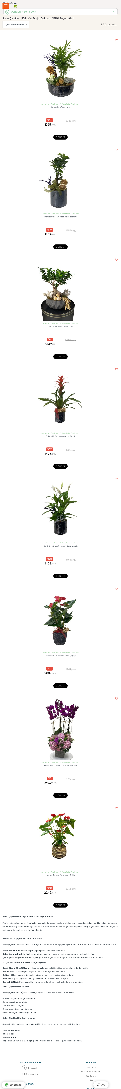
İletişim (90, 1080)
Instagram (30, 1074)
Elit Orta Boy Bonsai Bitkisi (61, 326)
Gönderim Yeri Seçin (23, 11)
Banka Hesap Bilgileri (90, 1071)
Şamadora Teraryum (60, 107)
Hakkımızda (91, 1067)
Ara (101, 1085)
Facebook (29, 1067)
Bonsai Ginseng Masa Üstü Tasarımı (60, 217)
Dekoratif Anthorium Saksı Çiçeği (61, 655)
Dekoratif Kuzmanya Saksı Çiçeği (60, 436)
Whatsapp (13, 1085)
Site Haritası (90, 1076)
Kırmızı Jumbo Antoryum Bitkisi (60, 875)
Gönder (60, 137)
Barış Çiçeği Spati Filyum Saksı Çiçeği (61, 546)
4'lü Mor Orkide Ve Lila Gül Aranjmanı (60, 765)
